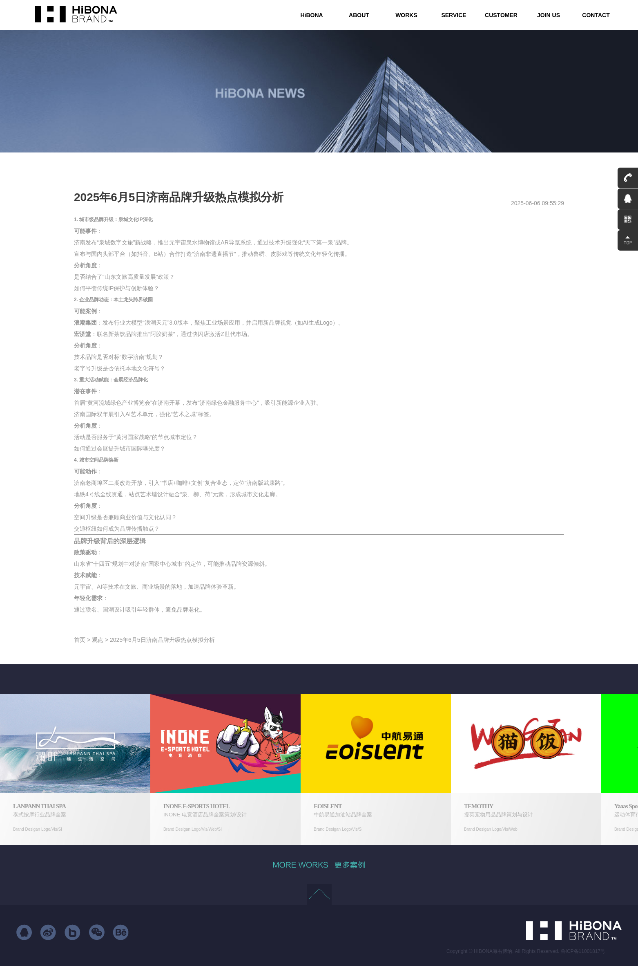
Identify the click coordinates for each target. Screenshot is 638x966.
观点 (97, 640)
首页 (79, 640)
